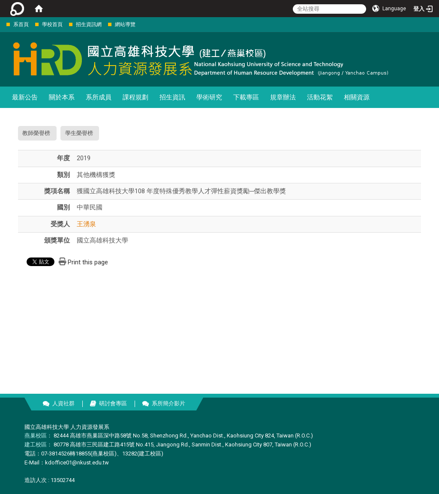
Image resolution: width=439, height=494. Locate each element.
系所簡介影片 (168, 403)
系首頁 (21, 24)
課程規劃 (135, 97)
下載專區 (246, 97)
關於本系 (62, 97)
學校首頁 (52, 24)
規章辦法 (283, 97)
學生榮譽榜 (79, 133)
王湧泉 (86, 224)
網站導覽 (125, 24)
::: (2, 24)
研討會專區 (113, 403)
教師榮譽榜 (36, 133)
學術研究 (209, 97)
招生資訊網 (89, 24)
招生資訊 (172, 97)
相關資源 (357, 97)
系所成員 (98, 97)
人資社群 (63, 403)
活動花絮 (320, 97)
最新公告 (25, 97)
